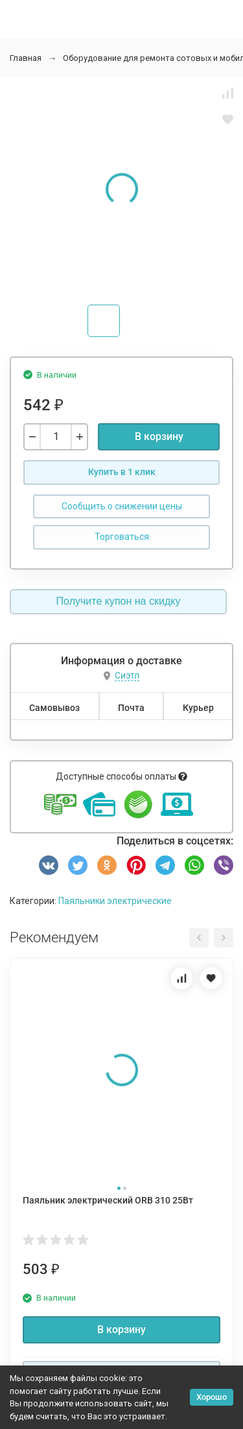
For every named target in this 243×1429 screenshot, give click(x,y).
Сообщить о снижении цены (122, 506)
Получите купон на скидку (118, 601)
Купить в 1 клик (122, 472)
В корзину (159, 436)
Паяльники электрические (115, 901)
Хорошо (211, 1397)
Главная (25, 58)
